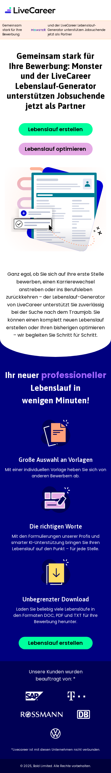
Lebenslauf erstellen (55, 129)
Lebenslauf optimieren (55, 149)
